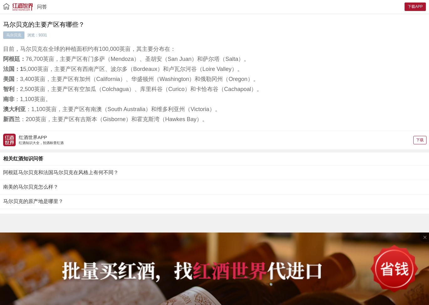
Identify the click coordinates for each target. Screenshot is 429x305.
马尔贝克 (13, 35)
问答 (42, 6)
